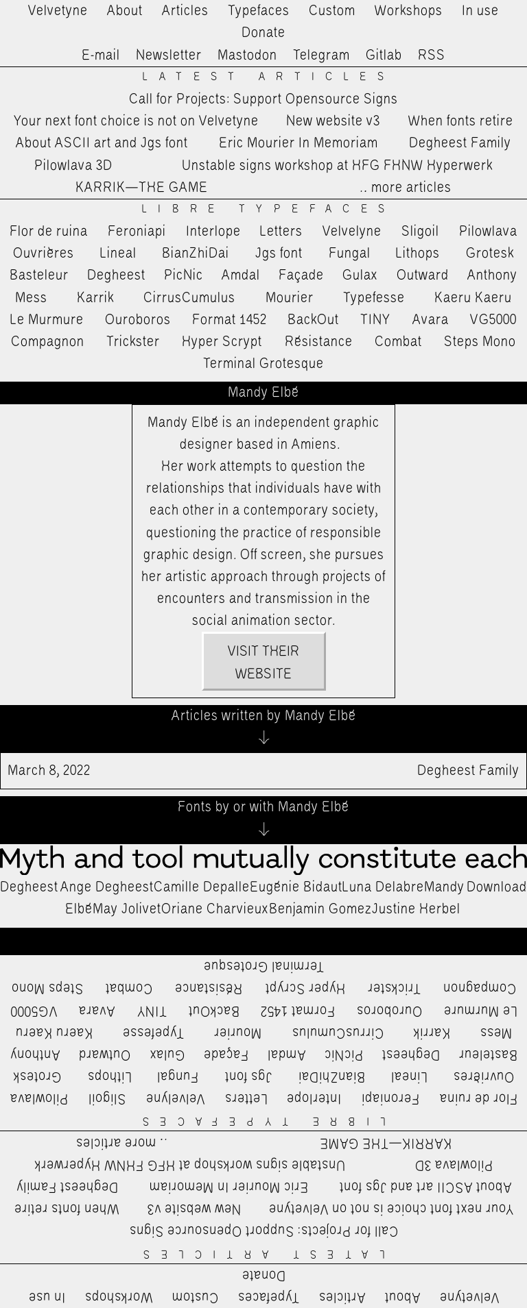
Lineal (118, 253)
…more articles (405, 188)
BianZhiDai (195, 253)
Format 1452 (229, 320)
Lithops (418, 253)
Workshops (409, 11)
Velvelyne (352, 231)
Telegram (321, 55)
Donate (263, 33)
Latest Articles (268, 77)
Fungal (350, 253)
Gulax (360, 275)
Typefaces (259, 11)
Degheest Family (460, 143)
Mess (31, 298)
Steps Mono (480, 342)
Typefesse (374, 298)
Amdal (241, 275)
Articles (185, 11)
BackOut (313, 320)
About (125, 11)
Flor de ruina (49, 231)
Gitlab (384, 55)
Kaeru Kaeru (473, 298)
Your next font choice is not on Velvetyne (136, 121)
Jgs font (279, 253)
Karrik (95, 298)
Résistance (319, 342)
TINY (375, 320)
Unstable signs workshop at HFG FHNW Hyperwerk (337, 166)
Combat (398, 342)
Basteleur (39, 275)
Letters (281, 231)
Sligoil (420, 231)
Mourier (290, 298)
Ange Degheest (107, 887)
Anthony (492, 275)
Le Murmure (47, 320)
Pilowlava (488, 231)
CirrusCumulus (189, 298)
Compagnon (47, 342)
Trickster (133, 342)
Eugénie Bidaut (296, 887)
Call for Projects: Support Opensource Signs (263, 99)
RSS (431, 55)
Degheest (116, 275)
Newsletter (169, 55)
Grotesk (490, 253)
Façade (301, 275)
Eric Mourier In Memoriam (298, 143)
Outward (423, 275)
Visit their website (263, 662)
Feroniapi (137, 231)
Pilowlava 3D (73, 166)
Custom (332, 11)
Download (497, 887)
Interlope (213, 231)
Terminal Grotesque (263, 364)
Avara (430, 320)
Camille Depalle (202, 887)
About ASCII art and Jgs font (102, 143)
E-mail (101, 55)
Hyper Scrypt (222, 342)
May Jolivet (127, 909)
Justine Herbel (416, 909)
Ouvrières (43, 253)
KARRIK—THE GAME (141, 188)
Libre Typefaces (268, 209)
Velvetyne (58, 11)
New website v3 (333, 121)
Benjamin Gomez (320, 909)
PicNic (183, 275)
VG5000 (493, 320)
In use (480, 11)
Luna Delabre (383, 887)
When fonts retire (460, 121)
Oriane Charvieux (215, 909)
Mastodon (247, 55)
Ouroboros (138, 320)
